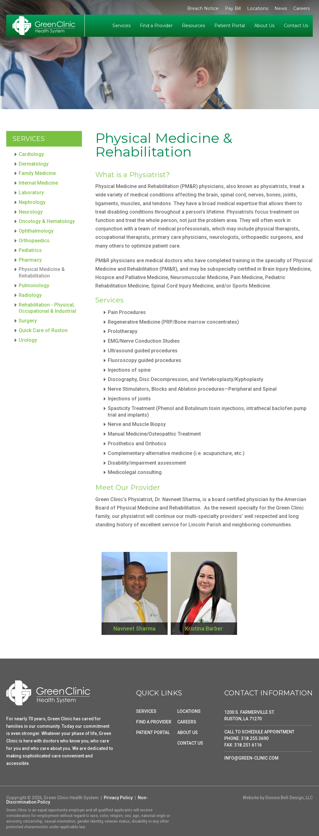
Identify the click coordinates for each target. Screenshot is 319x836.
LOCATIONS (189, 711)
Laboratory (31, 193)
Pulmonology (34, 285)
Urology (28, 340)
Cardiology (31, 154)
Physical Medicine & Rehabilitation (42, 272)
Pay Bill (233, 8)
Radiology (30, 295)
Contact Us (296, 25)
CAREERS (186, 721)
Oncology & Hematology (47, 221)
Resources (193, 25)
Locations (257, 8)
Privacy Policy (118, 797)
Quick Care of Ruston (43, 330)
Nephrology (32, 202)
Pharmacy (30, 260)
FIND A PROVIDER (153, 721)
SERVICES (146, 711)
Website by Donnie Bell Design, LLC (278, 797)
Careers (301, 8)
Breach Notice (203, 8)
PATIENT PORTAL (153, 732)
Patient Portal (229, 25)
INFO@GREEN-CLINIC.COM (251, 758)
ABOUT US (187, 732)
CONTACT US (190, 743)
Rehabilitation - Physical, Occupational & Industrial (47, 308)
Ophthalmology (36, 231)
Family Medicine (37, 173)
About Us (264, 25)
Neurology (31, 212)
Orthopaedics (34, 241)
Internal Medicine (38, 183)
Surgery (28, 321)
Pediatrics (30, 250)
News (280, 8)
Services (121, 25)
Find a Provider (156, 25)
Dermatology (34, 164)
